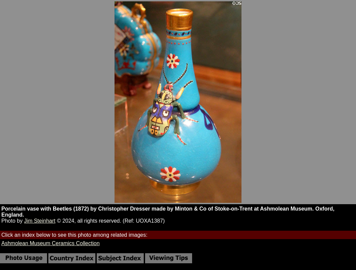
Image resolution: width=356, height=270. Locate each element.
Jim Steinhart (39, 221)
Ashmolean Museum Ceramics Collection (50, 243)
